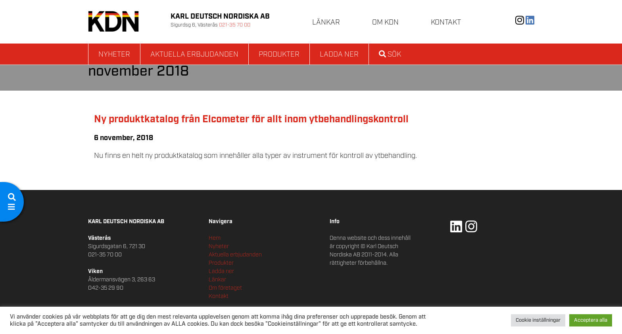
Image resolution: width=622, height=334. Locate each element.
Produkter (279, 54)
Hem (215, 238)
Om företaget (225, 288)
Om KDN (385, 22)
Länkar (326, 22)
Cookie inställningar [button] (538, 320)
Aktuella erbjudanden (194, 54)
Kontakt (446, 22)
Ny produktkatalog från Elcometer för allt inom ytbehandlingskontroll (251, 119)
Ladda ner (339, 54)
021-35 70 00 (234, 25)
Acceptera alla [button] (590, 320)
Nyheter (114, 54)
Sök (390, 54)
